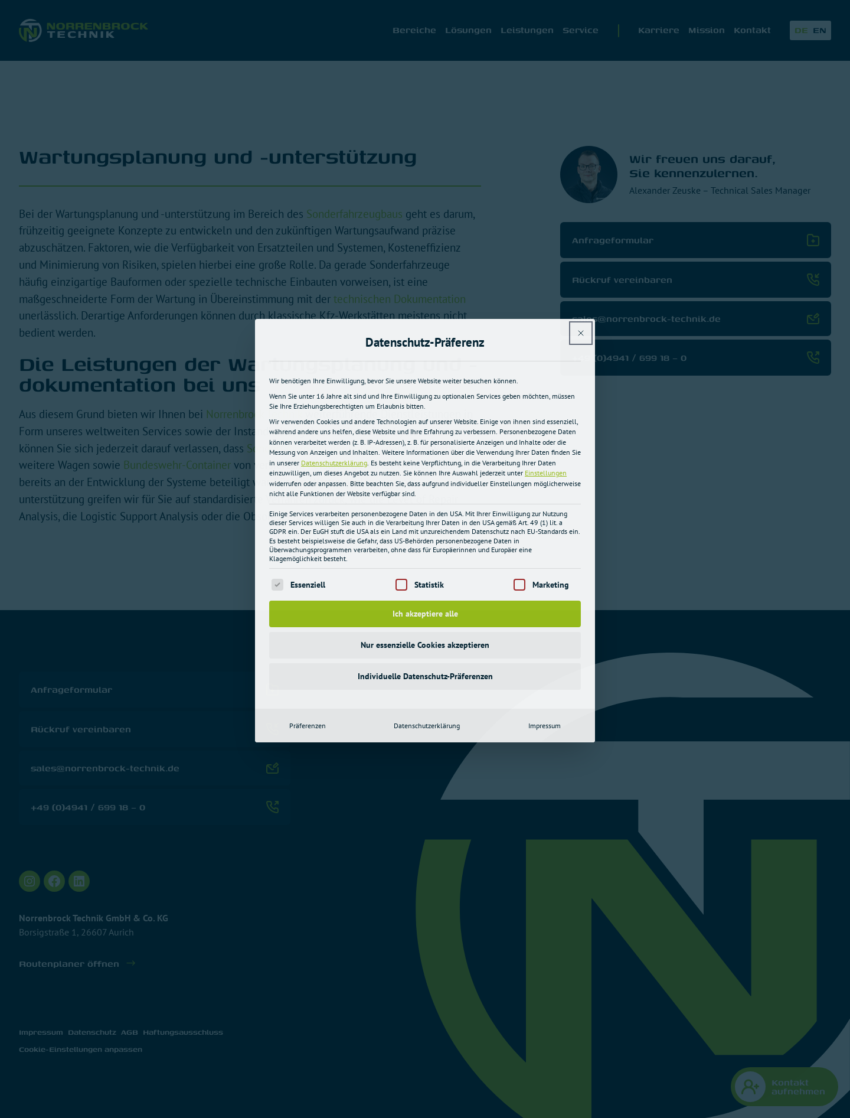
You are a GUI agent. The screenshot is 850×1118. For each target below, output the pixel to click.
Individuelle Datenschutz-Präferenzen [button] (425, 537)
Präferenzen (307, 586)
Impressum (544, 586)
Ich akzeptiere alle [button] (425, 474)
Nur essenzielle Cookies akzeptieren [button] (425, 505)
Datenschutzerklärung (334, 323)
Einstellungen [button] (546, 334)
